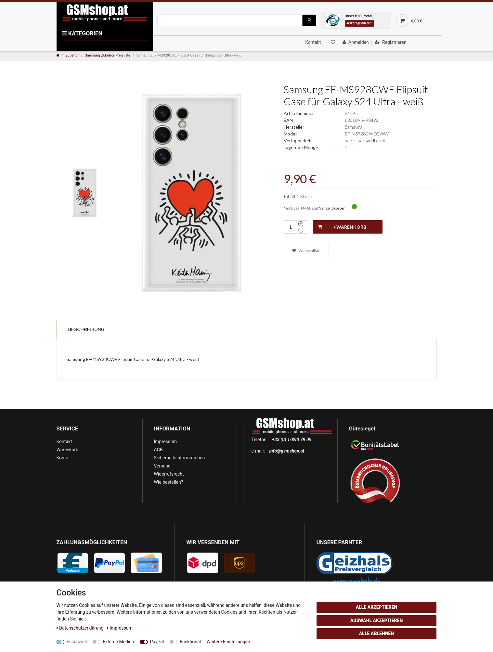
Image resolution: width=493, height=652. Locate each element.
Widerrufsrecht (169, 474)
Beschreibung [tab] (86, 329)
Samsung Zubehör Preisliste (107, 55)
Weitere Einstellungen (228, 641)
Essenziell (77, 641)
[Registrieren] (389, 42)
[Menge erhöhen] (300, 223)
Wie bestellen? (168, 482)
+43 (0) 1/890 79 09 (291, 439)
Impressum (165, 441)
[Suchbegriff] (230, 20)
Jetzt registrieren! (359, 23)
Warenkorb (67, 449)
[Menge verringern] (300, 230)
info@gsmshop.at (286, 451)
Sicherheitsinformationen (179, 457)
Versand (162, 465)
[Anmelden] (355, 42)
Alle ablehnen (376, 633)
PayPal (157, 641)
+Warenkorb (342, 227)
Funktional (190, 641)
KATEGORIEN (82, 33)
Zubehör (72, 55)
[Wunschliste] (333, 42)
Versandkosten (332, 208)
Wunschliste (306, 250)
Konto (63, 457)
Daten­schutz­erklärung (81, 628)
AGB (158, 449)
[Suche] (309, 20)
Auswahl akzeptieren (376, 620)
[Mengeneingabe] (290, 227)
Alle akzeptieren (376, 607)
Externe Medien (118, 641)
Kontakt (313, 42)
